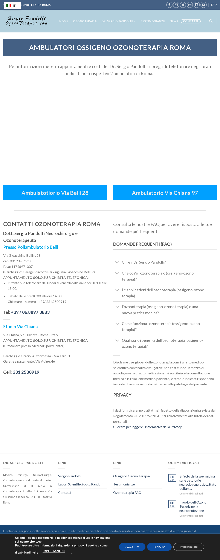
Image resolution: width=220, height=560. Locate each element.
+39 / (30, 312)
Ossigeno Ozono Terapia (131, 476)
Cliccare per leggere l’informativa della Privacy (147, 427)
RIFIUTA (159, 547)
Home (63, 21)
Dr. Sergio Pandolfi (119, 21)
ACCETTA (132, 547)
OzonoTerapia (85, 21)
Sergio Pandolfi (69, 476)
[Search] (211, 21)
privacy (79, 545)
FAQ (214, 4)
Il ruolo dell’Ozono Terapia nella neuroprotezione (192, 506)
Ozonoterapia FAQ (127, 492)
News (174, 21)
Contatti (190, 21)
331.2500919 (26, 372)
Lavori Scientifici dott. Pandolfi (81, 484)
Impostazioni (189, 547)
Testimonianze (153, 21)
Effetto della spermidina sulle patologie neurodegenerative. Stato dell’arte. (197, 482)
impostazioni (54, 551)
